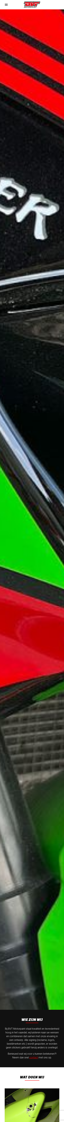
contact (33, 1057)
